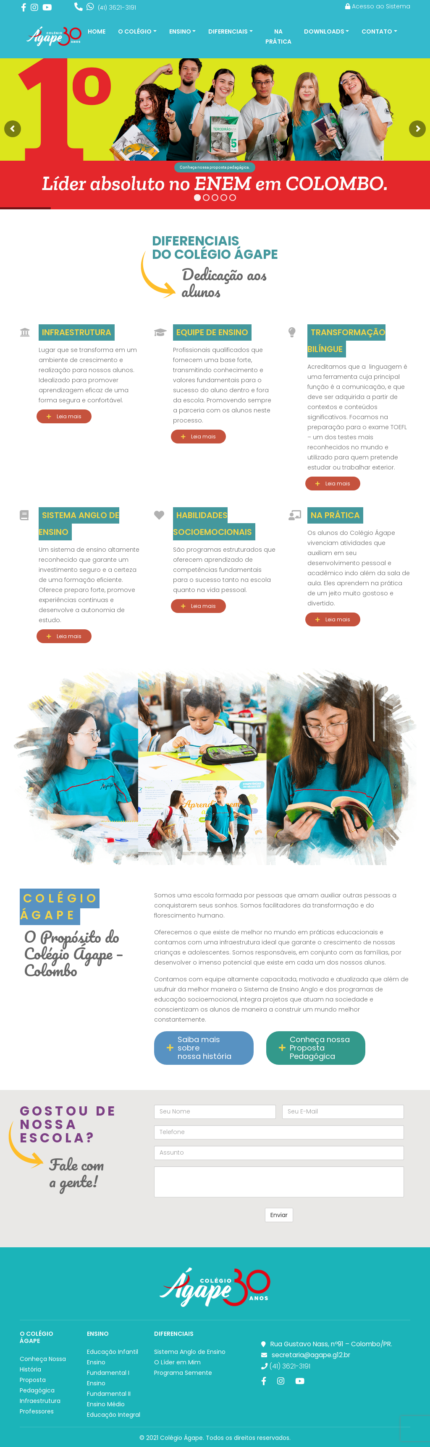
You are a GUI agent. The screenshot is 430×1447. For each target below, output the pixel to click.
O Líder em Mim (177, 1362)
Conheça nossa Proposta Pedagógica (314, 1047)
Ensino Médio (106, 1404)
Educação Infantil (112, 1352)
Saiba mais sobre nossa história (199, 1047)
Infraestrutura (40, 1401)
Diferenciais (228, 31)
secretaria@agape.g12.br (311, 1355)
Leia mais (64, 416)
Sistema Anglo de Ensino (189, 1352)
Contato (377, 31)
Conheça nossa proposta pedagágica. (215, 167)
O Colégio (135, 31)
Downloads (324, 31)
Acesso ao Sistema (377, 6)
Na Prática (278, 36)
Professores (37, 1411)
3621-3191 (117, 7)
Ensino (180, 31)
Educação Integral (113, 1414)
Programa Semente (183, 1373)
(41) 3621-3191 (285, 1366)
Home (96, 31)
